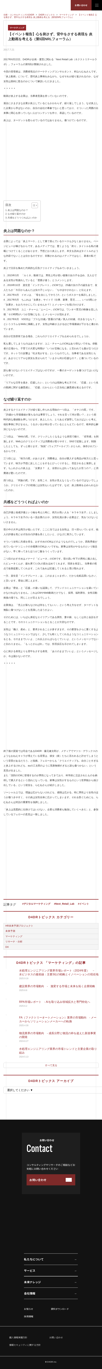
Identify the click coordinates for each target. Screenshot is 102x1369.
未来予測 (10, 931)
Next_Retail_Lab (64, 903)
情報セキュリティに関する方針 (25, 1345)
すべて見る (51, 1065)
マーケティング (17, 28)
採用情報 (28, 1316)
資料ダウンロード (60, 1309)
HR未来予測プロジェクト (19, 925)
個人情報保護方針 (18, 1337)
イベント (84, 903)
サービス (29, 1270)
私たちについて (33, 1259)
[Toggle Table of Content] (33, 205)
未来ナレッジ (32, 1282)
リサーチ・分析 (13, 941)
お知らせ (28, 1309)
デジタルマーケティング (37, 903)
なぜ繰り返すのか (17, 214)
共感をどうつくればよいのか (22, 218)
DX (7, 947)
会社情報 (29, 1293)
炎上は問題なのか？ (18, 210)
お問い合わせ (81, 5)
